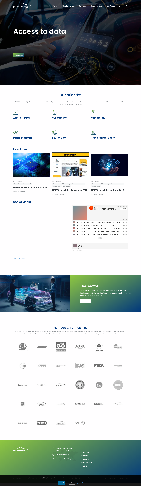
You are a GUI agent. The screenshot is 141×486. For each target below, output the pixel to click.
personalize (80, 483)
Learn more (19, 56)
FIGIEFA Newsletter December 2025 (70, 193)
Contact (84, 469)
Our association (113, 6)
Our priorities (68, 6)
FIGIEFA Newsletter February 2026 (30, 191)
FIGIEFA (73, 253)
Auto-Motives (79, 253)
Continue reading (20, 195)
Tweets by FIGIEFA (19, 261)
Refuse (72, 483)
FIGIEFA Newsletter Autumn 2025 (108, 193)
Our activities (96, 6)
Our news (83, 6)
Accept (62, 483)
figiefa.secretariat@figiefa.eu (65, 462)
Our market (54, 6)
